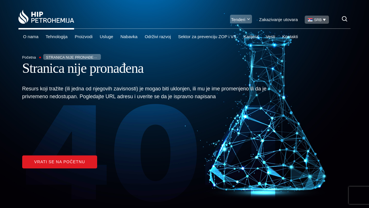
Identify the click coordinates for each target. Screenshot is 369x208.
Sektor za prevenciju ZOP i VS (207, 36)
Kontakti (290, 36)
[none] (317, 20)
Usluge (106, 36)
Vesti (270, 36)
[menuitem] (317, 20)
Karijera (251, 36)
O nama (30, 36)
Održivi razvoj (158, 36)
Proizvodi (84, 36)
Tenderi (238, 19)
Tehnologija (56, 36)
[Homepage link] (46, 17)
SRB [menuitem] (318, 20)
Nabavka (129, 36)
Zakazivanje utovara (278, 19)
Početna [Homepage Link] (29, 57)
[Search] (344, 19)
